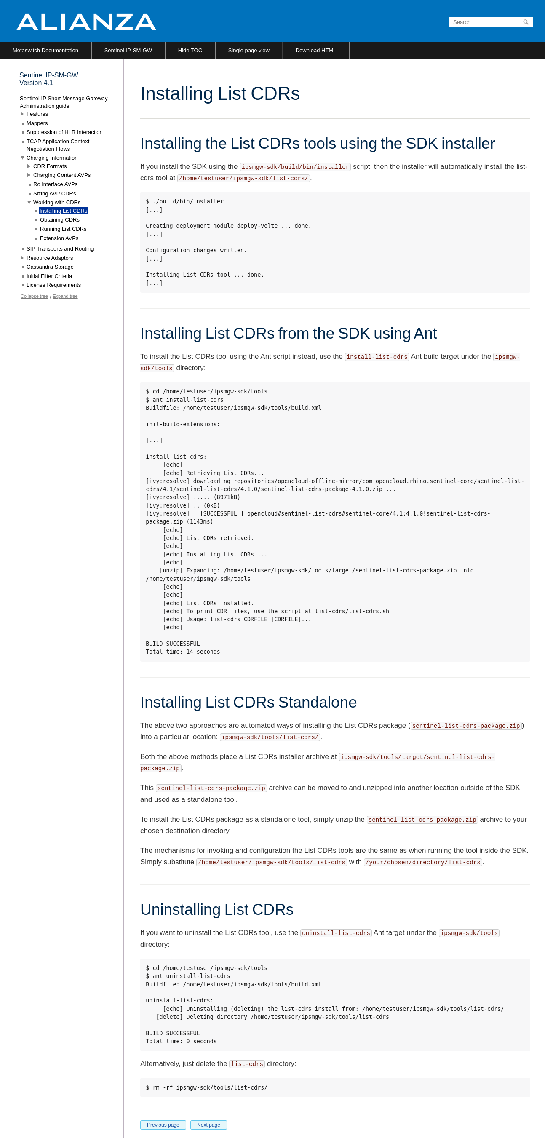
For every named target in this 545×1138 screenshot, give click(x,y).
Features (37, 114)
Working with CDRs (56, 202)
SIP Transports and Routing (60, 249)
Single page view (249, 50)
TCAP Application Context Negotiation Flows (58, 145)
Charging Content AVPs (62, 175)
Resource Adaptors (50, 258)
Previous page (163, 1125)
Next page (208, 1125)
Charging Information (52, 158)
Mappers (37, 123)
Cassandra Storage (50, 267)
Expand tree (65, 296)
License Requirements (54, 285)
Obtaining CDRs (60, 219)
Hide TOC (190, 50)
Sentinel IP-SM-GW (128, 50)
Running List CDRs (63, 229)
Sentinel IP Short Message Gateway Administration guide (64, 102)
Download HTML (316, 50)
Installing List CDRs (63, 211)
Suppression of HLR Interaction (65, 132)
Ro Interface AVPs (55, 184)
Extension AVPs (59, 238)
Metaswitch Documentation (45, 50)
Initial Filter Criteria (49, 276)
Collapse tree (34, 296)
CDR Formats (50, 166)
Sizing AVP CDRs (54, 193)
